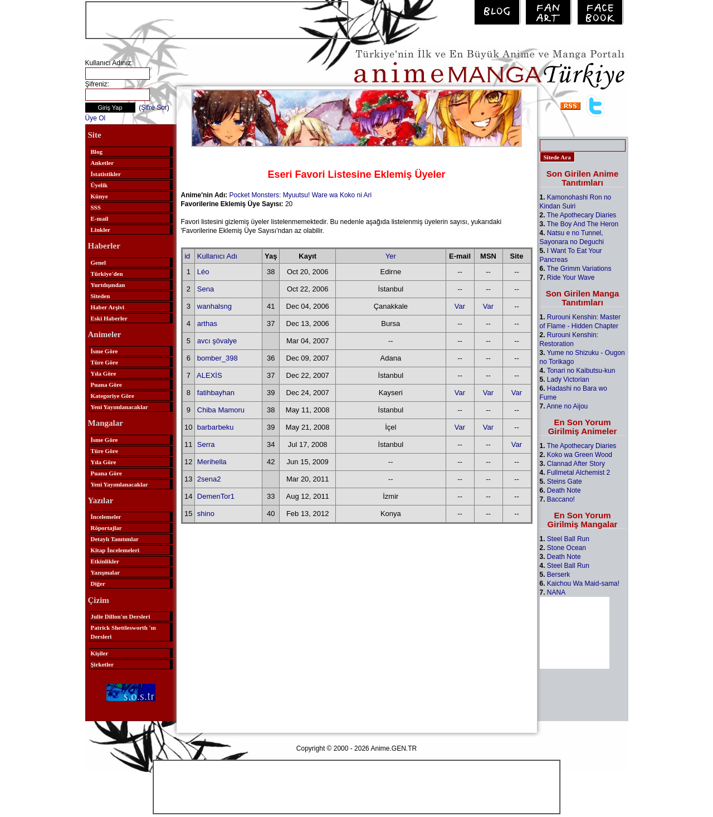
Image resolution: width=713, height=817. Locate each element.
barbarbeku (215, 427)
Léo (203, 272)
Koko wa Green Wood (579, 455)
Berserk (558, 574)
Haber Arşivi (108, 307)
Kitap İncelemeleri (115, 550)
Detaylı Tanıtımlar (115, 539)
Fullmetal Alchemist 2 (578, 472)
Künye (99, 196)
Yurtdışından (108, 284)
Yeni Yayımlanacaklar (119, 406)
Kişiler (100, 653)
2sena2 (209, 479)
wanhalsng (214, 306)
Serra (206, 444)
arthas (207, 323)
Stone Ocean (566, 548)
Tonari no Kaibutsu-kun (581, 371)
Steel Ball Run (568, 539)
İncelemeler (106, 516)
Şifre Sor (154, 107)
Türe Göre (104, 362)
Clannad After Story (576, 464)
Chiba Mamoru (221, 410)
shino (205, 513)
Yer (390, 256)
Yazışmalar (105, 572)
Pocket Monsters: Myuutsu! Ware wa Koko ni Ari (300, 195)
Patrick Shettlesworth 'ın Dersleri (123, 632)
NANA (556, 592)
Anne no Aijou (567, 406)
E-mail (100, 218)
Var (460, 306)
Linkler (100, 229)
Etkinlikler (105, 561)
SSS (96, 207)
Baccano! (561, 499)
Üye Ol (95, 118)
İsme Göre (104, 351)
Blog (96, 151)
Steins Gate (564, 481)
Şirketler (102, 664)
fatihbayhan (216, 392)
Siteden (100, 296)
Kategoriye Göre (112, 395)
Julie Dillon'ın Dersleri (120, 616)
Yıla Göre (103, 373)
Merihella (212, 462)
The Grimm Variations (579, 269)
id (187, 256)
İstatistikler (106, 174)
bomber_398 (217, 358)
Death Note (564, 490)
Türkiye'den (107, 273)
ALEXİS (209, 375)
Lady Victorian (568, 379)
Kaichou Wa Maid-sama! (583, 583)
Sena (205, 289)
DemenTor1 (216, 496)
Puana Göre (106, 384)
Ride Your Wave (571, 277)
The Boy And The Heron (583, 224)
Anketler (102, 162)
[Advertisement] (216, 19)
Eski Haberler (109, 318)
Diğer (98, 583)
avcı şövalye (217, 341)
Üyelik (99, 185)
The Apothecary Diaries (582, 215)
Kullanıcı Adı (217, 256)
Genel (98, 262)
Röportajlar (106, 527)
